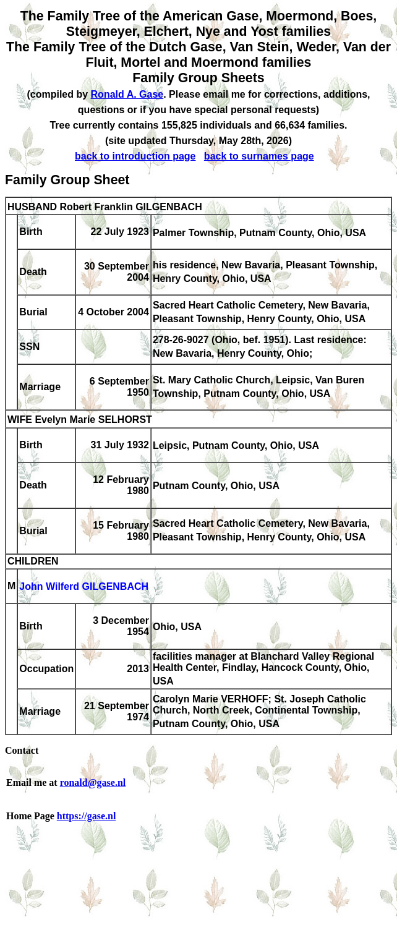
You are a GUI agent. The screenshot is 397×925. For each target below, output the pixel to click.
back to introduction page (135, 156)
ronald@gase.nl (93, 782)
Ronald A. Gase (127, 94)
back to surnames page (259, 156)
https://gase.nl (86, 816)
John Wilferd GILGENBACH (83, 587)
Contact (21, 750)
